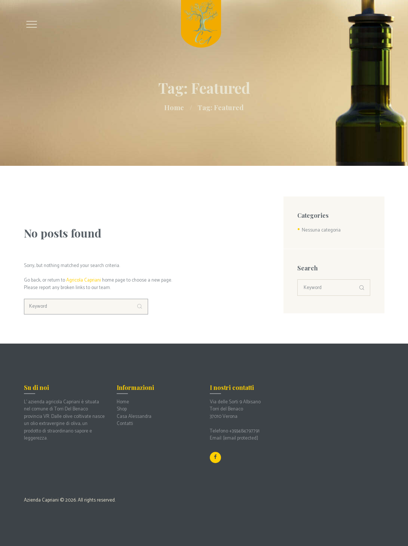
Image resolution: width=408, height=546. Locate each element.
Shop (122, 409)
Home (174, 107)
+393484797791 (244, 431)
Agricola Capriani (83, 280)
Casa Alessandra (134, 417)
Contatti (125, 424)
